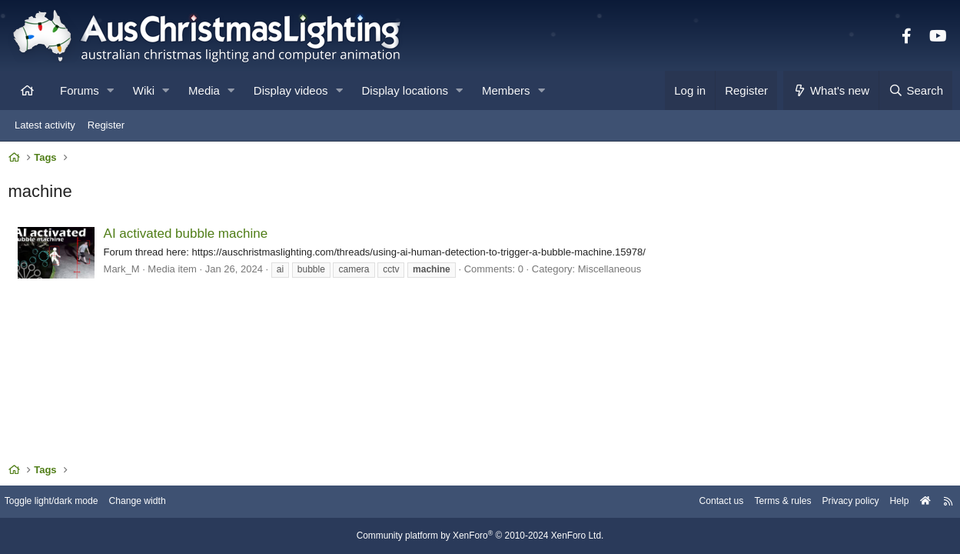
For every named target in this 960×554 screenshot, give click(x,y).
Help (887, 502)
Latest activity (45, 125)
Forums (79, 90)
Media (204, 90)
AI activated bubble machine (189, 237)
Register (106, 125)
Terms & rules (762, 502)
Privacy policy (835, 502)
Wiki (143, 90)
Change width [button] (157, 502)
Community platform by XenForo (480, 536)
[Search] (915, 90)
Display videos (291, 90)
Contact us (697, 502)
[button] (110, 90)
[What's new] (831, 90)
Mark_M (125, 272)
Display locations (405, 90)
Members (506, 90)
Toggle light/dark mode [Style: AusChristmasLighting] (65, 502)
